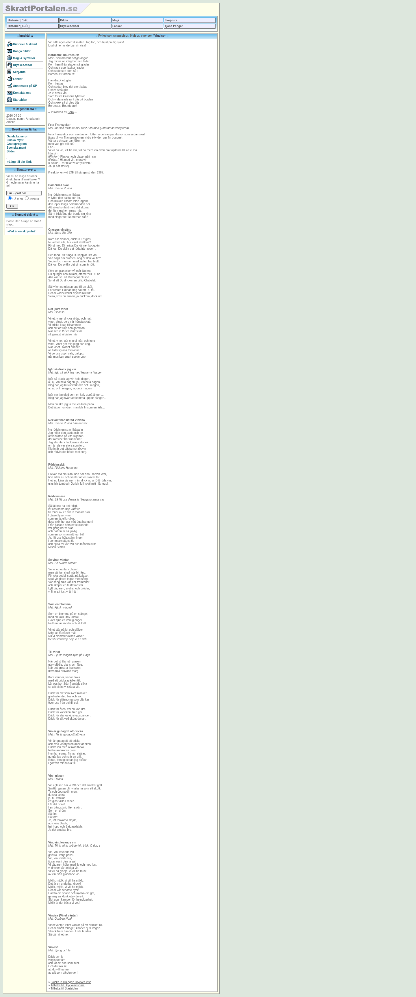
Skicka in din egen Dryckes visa (71, 982)
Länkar (117, 26)
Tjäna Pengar (174, 26)
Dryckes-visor (69, 26)
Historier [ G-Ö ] (18, 26)
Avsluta (34, 199)
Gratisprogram (17, 143)
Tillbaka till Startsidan (64, 988)
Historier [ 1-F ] (18, 20)
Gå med (17, 199)
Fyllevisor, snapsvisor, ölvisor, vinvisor (125, 35)
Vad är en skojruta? (21, 231)
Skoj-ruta (171, 20)
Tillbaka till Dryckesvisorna (67, 985)
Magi (115, 20)
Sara (71, 112)
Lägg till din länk (19, 161)
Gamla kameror (17, 136)
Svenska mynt (16, 147)
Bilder (64, 20)
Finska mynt (15, 140)
